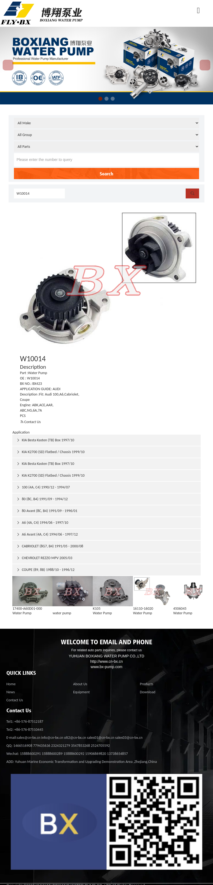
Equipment (81, 692)
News (10, 692)
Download (147, 692)
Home (11, 684)
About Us (80, 684)
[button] (100, 99)
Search (106, 173)
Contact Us (30, 422)
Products (146, 684)
